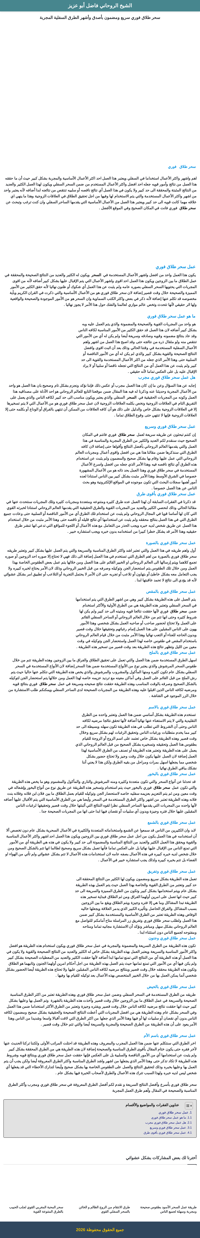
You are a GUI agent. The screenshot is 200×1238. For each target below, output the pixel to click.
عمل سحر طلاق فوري (173, 1112)
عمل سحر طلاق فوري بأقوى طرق (165, 1132)
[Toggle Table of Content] (186, 1106)
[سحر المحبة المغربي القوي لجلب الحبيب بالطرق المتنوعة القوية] (33, 1186)
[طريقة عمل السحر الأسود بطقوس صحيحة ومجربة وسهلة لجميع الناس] (167, 1186)
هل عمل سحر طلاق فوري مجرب (165, 1122)
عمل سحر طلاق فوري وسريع (168, 1127)
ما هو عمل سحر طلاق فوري (168, 1117)
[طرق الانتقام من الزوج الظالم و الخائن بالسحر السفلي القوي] (100, 1186)
